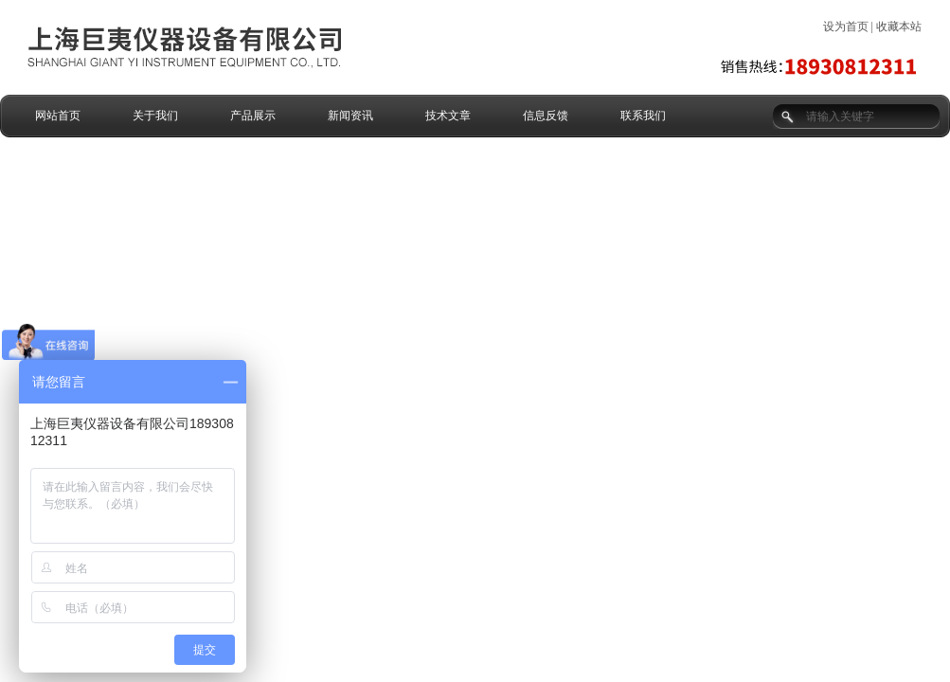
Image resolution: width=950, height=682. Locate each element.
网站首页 (58, 115)
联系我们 (643, 115)
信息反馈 (545, 115)
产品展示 (253, 115)
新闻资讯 (350, 115)
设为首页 (846, 26)
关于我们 (155, 115)
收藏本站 (899, 26)
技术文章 (448, 115)
